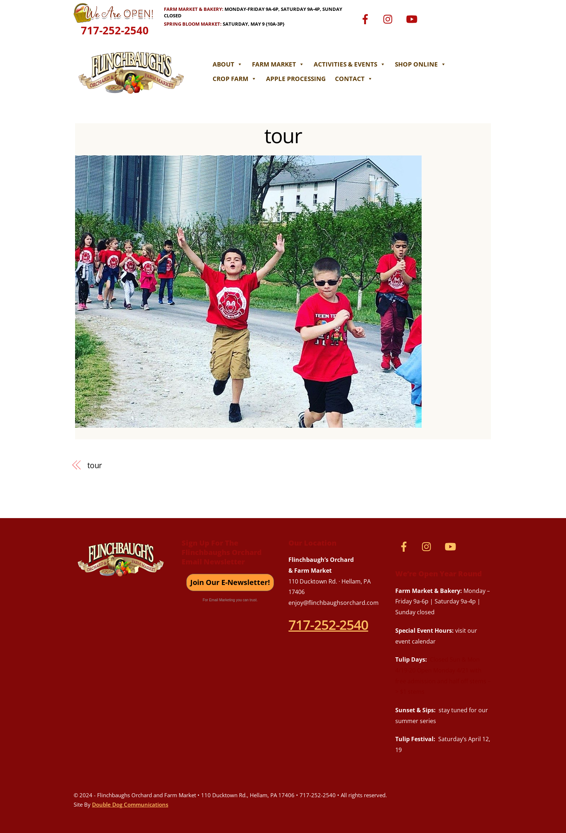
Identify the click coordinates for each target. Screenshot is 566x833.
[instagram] (390, 18)
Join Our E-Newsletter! (230, 582)
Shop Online (421, 64)
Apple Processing (297, 78)
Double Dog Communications (130, 804)
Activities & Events (351, 64)
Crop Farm (236, 78)
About (229, 64)
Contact (355, 78)
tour (283, 135)
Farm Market (279, 64)
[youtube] (413, 18)
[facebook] (366, 18)
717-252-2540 (115, 30)
